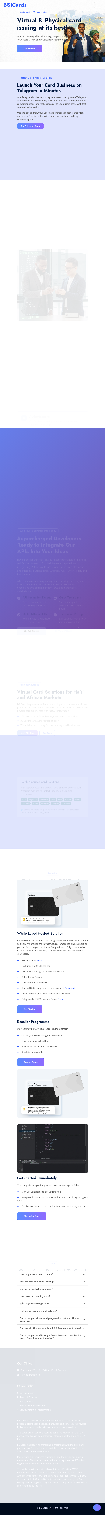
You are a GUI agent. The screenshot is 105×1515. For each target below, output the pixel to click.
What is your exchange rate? (34, 1303)
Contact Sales (30, 1062)
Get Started (29, 48)
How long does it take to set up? (36, 1274)
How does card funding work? (35, 1296)
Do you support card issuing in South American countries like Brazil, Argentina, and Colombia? (50, 1337)
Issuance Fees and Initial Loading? (37, 1281)
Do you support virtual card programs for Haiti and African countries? (49, 1319)
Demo (40, 960)
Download (70, 988)
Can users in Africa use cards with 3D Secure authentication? (50, 1328)
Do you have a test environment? (36, 1289)
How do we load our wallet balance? (38, 1311)
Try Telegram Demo (30, 126)
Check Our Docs (31, 1216)
